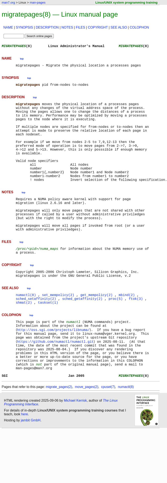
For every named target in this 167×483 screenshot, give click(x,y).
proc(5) (116, 331)
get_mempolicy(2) (96, 326)
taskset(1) (48, 336)
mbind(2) (127, 326)
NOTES (67, 27)
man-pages (37, 2)
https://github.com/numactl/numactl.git (56, 379)
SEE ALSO (118, 27)
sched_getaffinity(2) (82, 331)
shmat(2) (24, 336)
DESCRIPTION (47, 27)
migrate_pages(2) (59, 432)
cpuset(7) (108, 432)
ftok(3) (136, 331)
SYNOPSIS (24, 27)
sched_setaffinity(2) (36, 331)
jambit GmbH (30, 465)
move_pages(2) (86, 432)
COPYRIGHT (98, 27)
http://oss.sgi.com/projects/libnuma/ (54, 365)
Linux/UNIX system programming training (126, 2)
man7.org (8, 2)
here (24, 459)
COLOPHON (139, 27)
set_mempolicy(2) (58, 326)
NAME (8, 27)
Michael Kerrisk (75, 446)
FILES (80, 27)
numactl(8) (26, 326)
